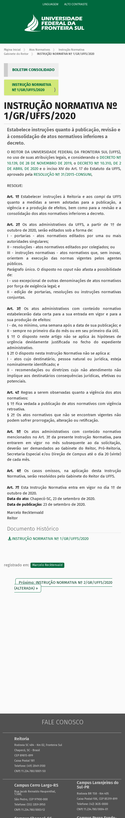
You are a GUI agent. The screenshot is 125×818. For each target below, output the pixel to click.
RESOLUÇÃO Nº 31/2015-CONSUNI (62, 174)
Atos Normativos (39, 49)
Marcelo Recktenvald (47, 565)
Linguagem (50, 4)
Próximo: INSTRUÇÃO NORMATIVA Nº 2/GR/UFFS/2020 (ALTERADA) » (63, 585)
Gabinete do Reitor (16, 54)
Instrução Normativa (71, 49)
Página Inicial (12, 49)
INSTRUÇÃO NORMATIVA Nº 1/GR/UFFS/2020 (31, 87)
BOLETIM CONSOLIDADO (33, 69)
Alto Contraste (76, 4)
